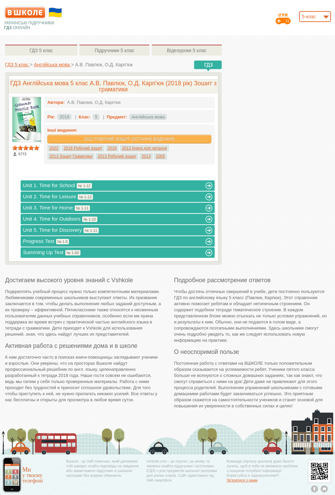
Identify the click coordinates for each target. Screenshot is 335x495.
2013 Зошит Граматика (70, 156)
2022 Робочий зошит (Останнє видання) (129, 139)
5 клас (41, 50)
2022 (53, 148)
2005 (160, 156)
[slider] (25, 148)
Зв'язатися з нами (242, 480)
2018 (112, 148)
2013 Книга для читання (144, 148)
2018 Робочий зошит (83, 148)
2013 (146, 156)
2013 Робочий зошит (117, 156)
